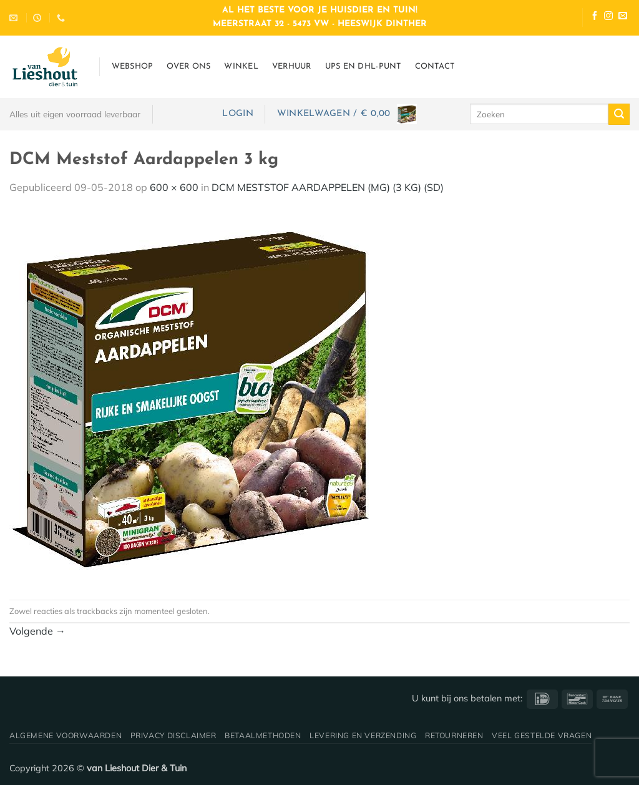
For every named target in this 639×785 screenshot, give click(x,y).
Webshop (133, 66)
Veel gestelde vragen (542, 735)
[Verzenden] (619, 114)
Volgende (37, 631)
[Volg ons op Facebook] (594, 17)
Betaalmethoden (263, 735)
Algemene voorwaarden (65, 735)
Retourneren (454, 735)
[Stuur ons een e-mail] (622, 17)
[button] (237, 113)
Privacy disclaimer (173, 735)
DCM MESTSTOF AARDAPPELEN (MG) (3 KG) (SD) (328, 187)
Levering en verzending (363, 735)
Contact (435, 66)
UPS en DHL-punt (363, 66)
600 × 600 (174, 187)
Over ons (188, 66)
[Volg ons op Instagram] (608, 17)
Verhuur (291, 66)
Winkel (241, 66)
